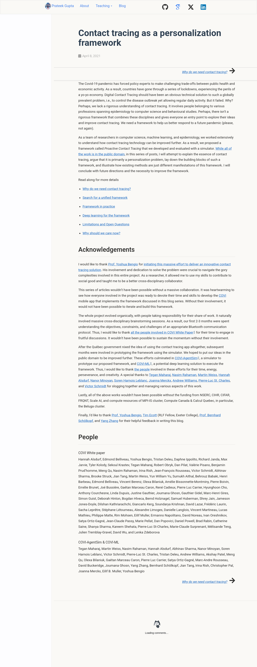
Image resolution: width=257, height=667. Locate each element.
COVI (222, 296)
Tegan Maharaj (160, 375)
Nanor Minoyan (101, 381)
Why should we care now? (101, 233)
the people (142, 369)
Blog (122, 6)
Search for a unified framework (105, 198)
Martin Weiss (207, 375)
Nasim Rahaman (184, 375)
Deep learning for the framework (106, 216)
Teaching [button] (104, 6)
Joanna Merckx (160, 381)
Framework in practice (99, 207)
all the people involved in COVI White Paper (163, 332)
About (84, 6)
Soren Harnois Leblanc (130, 381)
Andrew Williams (185, 381)
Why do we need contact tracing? (107, 189)
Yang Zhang (109, 421)
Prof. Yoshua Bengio (123, 264)
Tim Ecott (150, 415)
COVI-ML (143, 364)
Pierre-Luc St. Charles (214, 381)
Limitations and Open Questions (106, 224)
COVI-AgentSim (187, 358)
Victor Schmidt (95, 386)
